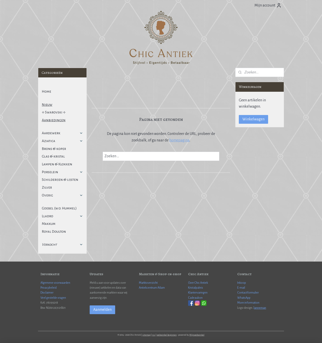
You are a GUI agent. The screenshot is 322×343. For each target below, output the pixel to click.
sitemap (146, 335)
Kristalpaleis (195, 287)
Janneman (259, 307)
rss (153, 335)
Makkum (48, 224)
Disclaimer (46, 292)
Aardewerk (62, 133)
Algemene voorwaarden (55, 282)
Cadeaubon (195, 297)
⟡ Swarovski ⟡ (54, 112)
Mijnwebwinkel (196, 335)
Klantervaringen (198, 292)
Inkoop (241, 282)
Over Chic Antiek (198, 282)
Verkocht (62, 244)
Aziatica (62, 141)
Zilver (47, 187)
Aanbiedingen (54, 120)
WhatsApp (243, 297)
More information (248, 302)
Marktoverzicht (148, 282)
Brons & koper (54, 149)
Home (46, 91)
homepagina (179, 140)
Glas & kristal (53, 156)
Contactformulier (248, 292)
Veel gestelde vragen (53, 297)
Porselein (62, 172)
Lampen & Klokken (57, 164)
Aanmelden (102, 310)
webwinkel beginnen (167, 335)
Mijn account (268, 5)
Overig (62, 195)
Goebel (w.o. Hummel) (59, 208)
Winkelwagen (253, 119)
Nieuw (47, 105)
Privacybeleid (48, 287)
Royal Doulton (54, 231)
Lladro (62, 216)
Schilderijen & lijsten (60, 179)
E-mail (241, 287)
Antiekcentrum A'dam (152, 287)
